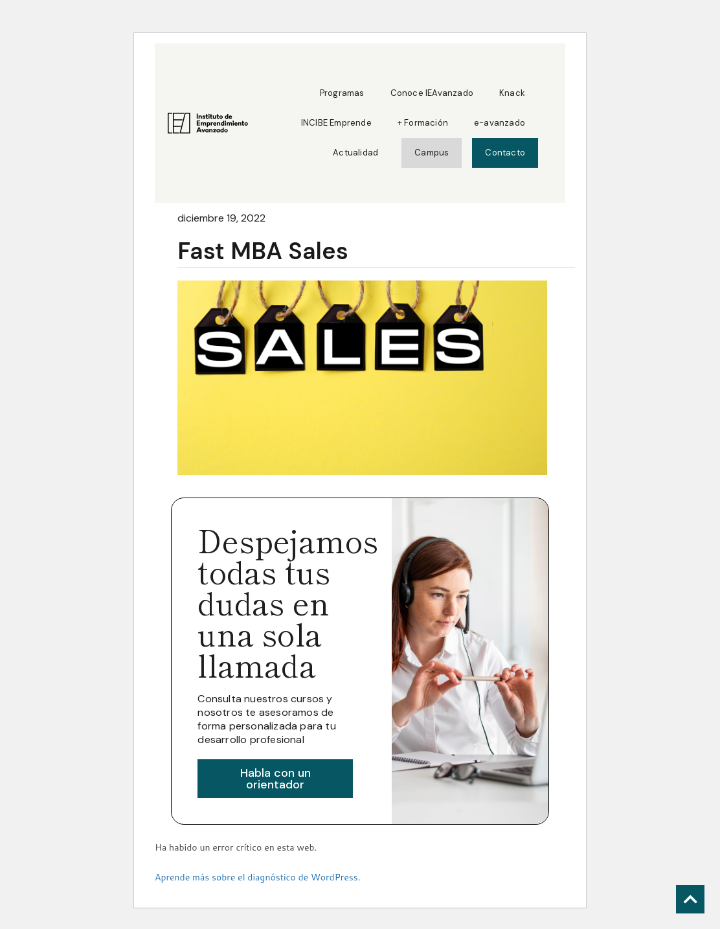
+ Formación (423, 122)
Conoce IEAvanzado (431, 92)
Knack (512, 92)
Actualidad (355, 152)
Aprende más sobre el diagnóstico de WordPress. (258, 877)
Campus (431, 152)
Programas (342, 92)
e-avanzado (499, 122)
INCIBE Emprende (336, 122)
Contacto (505, 152)
